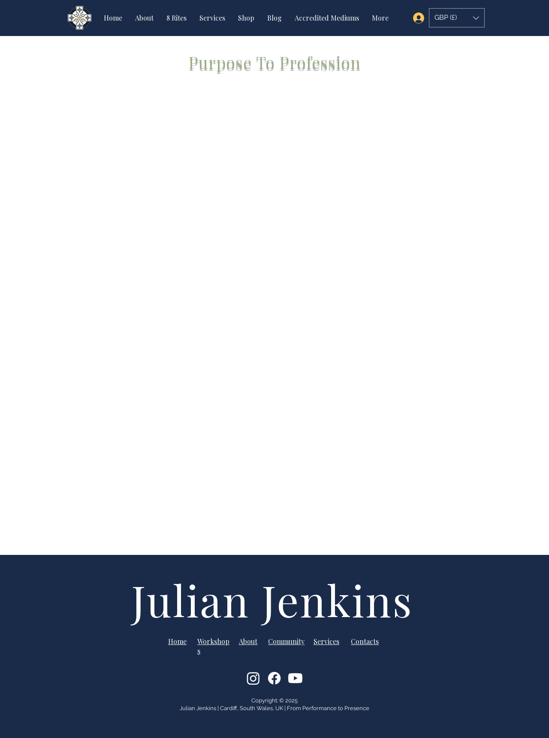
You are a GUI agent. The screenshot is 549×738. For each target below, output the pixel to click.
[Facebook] (274, 678)
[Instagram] (253, 678)
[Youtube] (295, 678)
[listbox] (457, 17)
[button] (457, 17)
